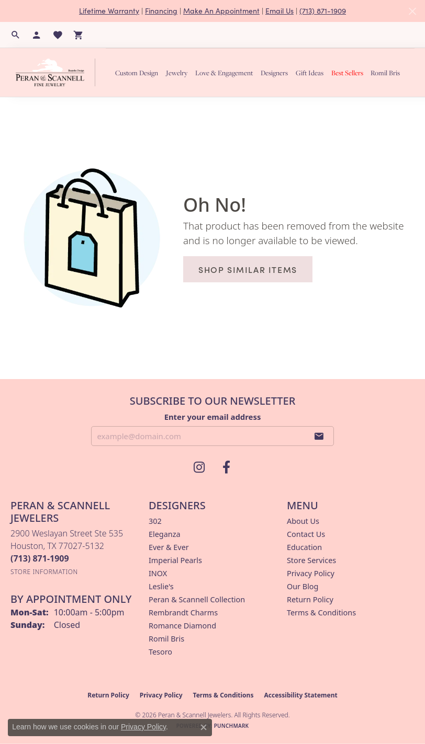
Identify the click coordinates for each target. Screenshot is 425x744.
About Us (303, 521)
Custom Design (136, 72)
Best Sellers (347, 72)
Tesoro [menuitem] (160, 652)
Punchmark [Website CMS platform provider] (231, 725)
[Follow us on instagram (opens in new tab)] (199, 467)
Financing (161, 11)
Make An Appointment (221, 11)
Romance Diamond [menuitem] (182, 626)
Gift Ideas (309, 72)
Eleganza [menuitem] (164, 534)
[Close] (412, 11)
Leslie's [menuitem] (161, 586)
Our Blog (302, 586)
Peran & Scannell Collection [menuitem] (197, 599)
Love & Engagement (224, 72)
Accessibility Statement (300, 695)
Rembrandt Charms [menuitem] (183, 612)
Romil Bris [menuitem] (166, 639)
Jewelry (176, 72)
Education (304, 547)
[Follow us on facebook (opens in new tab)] (226, 467)
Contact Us (306, 534)
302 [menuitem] (155, 521)
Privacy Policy (310, 573)
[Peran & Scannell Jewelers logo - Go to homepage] (58, 72)
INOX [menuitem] (158, 573)
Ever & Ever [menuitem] (169, 547)
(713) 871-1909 (322, 11)
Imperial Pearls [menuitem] (175, 560)
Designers (274, 72)
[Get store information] (44, 571)
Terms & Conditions (321, 612)
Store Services (311, 560)
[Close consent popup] (203, 727)
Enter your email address (212, 416)
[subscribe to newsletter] (319, 436)
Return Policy (310, 599)
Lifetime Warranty (109, 11)
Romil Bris (385, 72)
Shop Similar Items (247, 269)
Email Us (279, 11)
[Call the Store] (39, 558)
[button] (15, 35)
